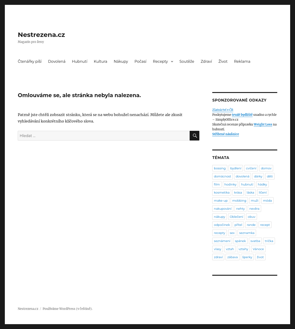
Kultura (100, 61)
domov (266, 168)
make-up (220, 200)
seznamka (246, 233)
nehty (240, 208)
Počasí (140, 61)
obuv (251, 216)
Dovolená (56, 61)
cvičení (251, 168)
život (260, 257)
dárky (258, 176)
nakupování (222, 208)
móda (267, 200)
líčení (263, 192)
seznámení (222, 241)
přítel (238, 225)
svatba (255, 241)
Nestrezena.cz (41, 35)
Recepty (160, 61)
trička (269, 241)
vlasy (217, 249)
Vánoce (258, 249)
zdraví (218, 257)
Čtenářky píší (29, 61)
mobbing (239, 200)
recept (265, 225)
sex (232, 233)
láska (250, 192)
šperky (247, 257)
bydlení (235, 168)
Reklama (242, 61)
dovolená (243, 176)
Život (223, 61)
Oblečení (236, 216)
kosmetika (222, 192)
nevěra (254, 208)
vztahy (243, 249)
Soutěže (187, 61)
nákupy (219, 216)
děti (270, 176)
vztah (230, 249)
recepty (219, 233)
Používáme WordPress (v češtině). (67, 309)
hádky (262, 184)
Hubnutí (79, 61)
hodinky (230, 184)
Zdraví (206, 61)
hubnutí (247, 184)
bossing (220, 168)
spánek (240, 241)
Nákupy (121, 61)
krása (238, 192)
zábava (232, 257)
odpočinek (222, 225)
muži (255, 200)
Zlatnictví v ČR (222, 110)
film (217, 184)
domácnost (222, 176)
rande (251, 225)
